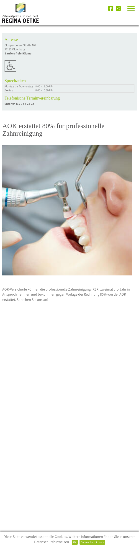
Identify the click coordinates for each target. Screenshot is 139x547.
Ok (74, 542)
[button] (128, 7)
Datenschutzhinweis (92, 542)
